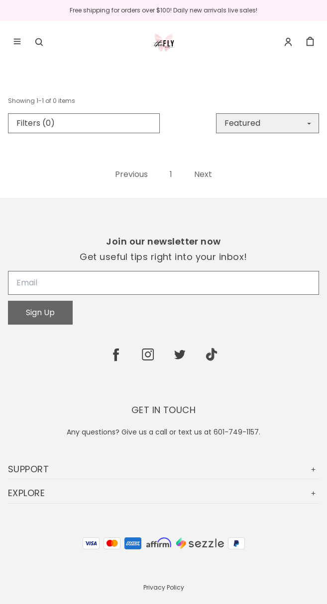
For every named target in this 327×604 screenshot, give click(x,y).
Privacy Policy (163, 587)
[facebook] (116, 354)
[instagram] (148, 354)
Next (203, 174)
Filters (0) (35, 123)
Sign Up (40, 312)
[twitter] (180, 354)
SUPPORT (163, 469)
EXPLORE (163, 493)
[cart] (310, 42)
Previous (131, 174)
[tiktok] (211, 354)
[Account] (288, 42)
